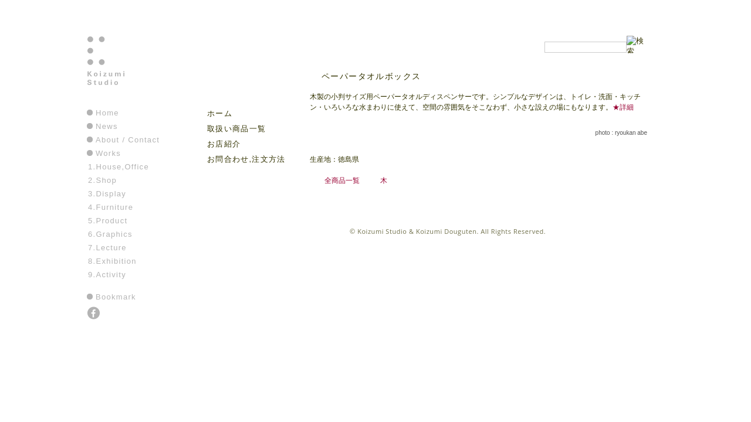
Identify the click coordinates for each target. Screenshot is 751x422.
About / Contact (128, 140)
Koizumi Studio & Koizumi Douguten (416, 231)
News (107, 126)
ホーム (219, 113)
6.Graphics (110, 234)
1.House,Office (118, 167)
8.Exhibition (112, 261)
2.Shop (102, 180)
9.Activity (107, 274)
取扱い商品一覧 (236, 128)
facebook (94, 314)
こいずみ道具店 (242, 71)
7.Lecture (107, 247)
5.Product (107, 220)
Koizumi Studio (131, 71)
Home (107, 113)
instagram (111, 314)
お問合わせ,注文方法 (246, 159)
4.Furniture (110, 207)
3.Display (107, 194)
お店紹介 (224, 143)
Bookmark (116, 297)
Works (108, 153)
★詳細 (623, 107)
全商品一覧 (342, 180)
